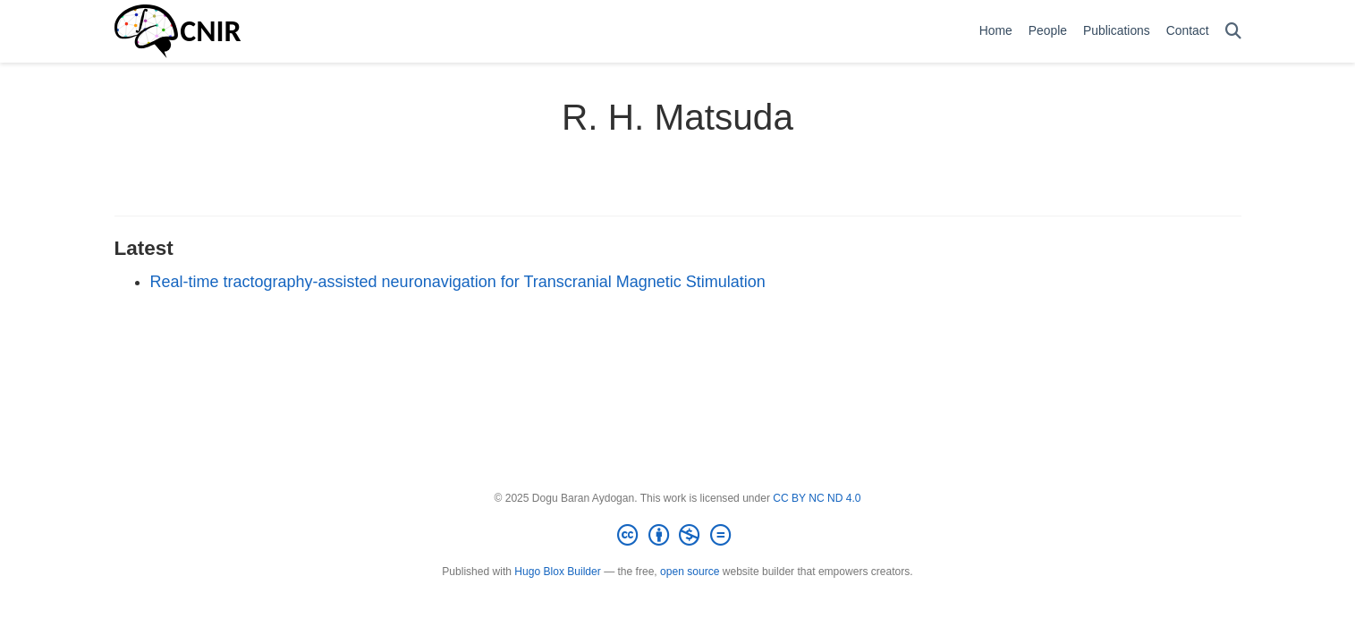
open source (689, 571)
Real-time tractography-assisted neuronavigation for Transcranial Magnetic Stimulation (458, 282)
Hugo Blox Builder (557, 571)
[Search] (1233, 31)
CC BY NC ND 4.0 (816, 498)
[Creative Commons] (677, 535)
